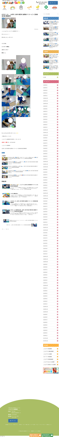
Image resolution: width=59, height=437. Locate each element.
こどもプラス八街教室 (47, 354)
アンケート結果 (33, 424)
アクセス (37, 424)
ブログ (24, 424)
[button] (58, 14)
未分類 (3, 152)
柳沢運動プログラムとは (8, 424)
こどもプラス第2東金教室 (48, 359)
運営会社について (49, 424)
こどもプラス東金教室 (47, 348)
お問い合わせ (53, 2)
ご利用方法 (20, 424)
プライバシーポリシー (42, 424)
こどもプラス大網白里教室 (48, 351)
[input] (51, 14)
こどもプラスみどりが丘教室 (48, 361)
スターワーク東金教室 (47, 356)
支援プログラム (15, 424)
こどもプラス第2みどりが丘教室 (49, 364)
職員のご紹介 (27, 424)
